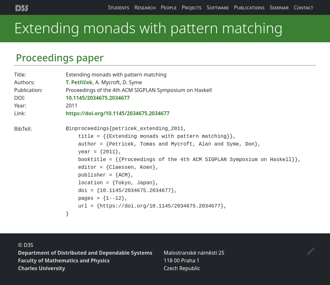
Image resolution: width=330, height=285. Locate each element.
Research (145, 7)
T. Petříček (79, 82)
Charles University (41, 268)
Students (118, 7)
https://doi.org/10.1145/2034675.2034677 (118, 113)
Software (218, 7)
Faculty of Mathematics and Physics (64, 260)
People (169, 7)
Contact (303, 7)
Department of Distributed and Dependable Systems (85, 252)
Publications (249, 7)
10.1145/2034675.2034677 (98, 97)
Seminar (279, 7)
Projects (192, 7)
